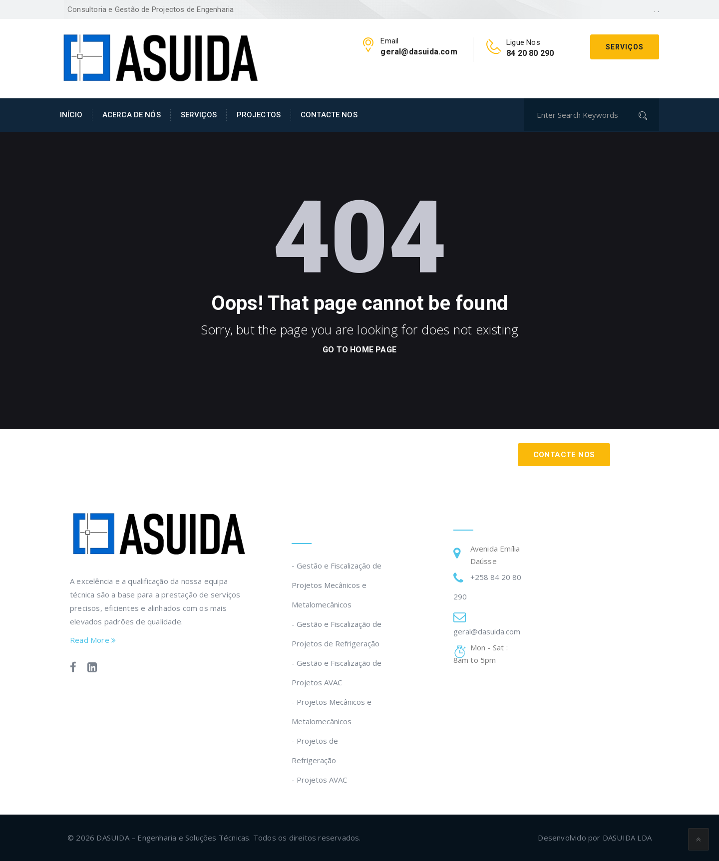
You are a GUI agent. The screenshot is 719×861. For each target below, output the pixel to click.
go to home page (359, 349)
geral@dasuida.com (486, 631)
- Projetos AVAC (319, 780)
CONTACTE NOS (329, 114)
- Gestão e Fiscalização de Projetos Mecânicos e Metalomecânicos (336, 585)
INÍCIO (71, 114)
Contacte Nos (564, 454)
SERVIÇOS (199, 114)
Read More (93, 640)
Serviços (625, 47)
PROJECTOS (259, 114)
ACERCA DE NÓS (131, 114)
